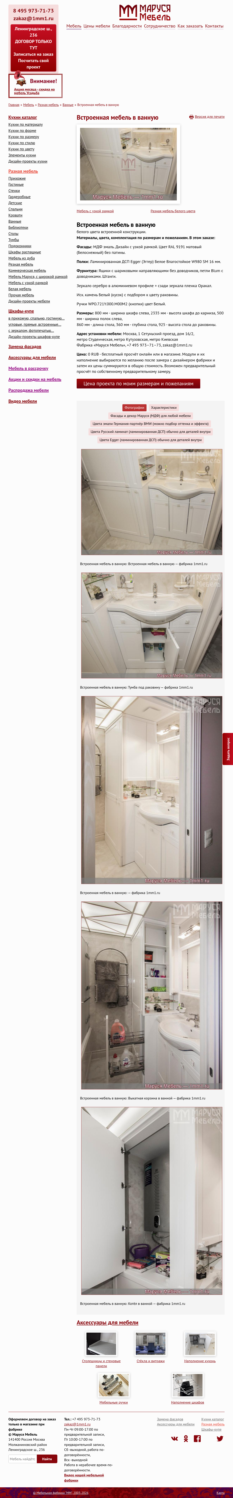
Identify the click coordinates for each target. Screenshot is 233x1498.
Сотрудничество (159, 26)
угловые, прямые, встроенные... (34, 324)
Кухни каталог (22, 117)
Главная (13, 105)
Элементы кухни (22, 155)
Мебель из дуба (21, 258)
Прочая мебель (21, 295)
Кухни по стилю (21, 143)
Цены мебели (97, 26)
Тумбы (13, 240)
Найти (47, 1459)
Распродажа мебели (28, 390)
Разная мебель (48, 105)
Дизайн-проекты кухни (27, 161)
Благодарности (127, 26)
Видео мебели (22, 401)
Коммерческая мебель (27, 271)
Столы (13, 234)
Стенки (14, 191)
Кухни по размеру (23, 137)
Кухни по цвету (21, 149)
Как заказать (190, 26)
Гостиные (16, 185)
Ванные (68, 105)
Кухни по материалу (25, 124)
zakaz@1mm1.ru (77, 1424)
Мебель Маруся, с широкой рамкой (37, 277)
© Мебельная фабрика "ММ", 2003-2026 (60, 1493)
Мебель (73, 26)
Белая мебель (19, 289)
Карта (221, 1493)
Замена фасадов (24, 346)
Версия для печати (210, 116)
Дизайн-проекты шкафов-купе (34, 337)
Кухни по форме (22, 131)
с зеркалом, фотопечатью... (31, 331)
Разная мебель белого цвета (173, 211)
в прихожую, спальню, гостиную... (36, 318)
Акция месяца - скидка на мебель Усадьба (34, 91)
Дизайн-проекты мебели (29, 301)
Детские (15, 203)
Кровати (15, 215)
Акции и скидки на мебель (34, 379)
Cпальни (15, 209)
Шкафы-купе (21, 311)
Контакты (214, 26)
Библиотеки (18, 228)
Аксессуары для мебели (32, 357)
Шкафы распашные (24, 252)
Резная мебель (20, 264)
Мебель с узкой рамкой (28, 283)
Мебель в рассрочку (28, 368)
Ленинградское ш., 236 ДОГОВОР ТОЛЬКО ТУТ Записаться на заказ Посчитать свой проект (33, 48)
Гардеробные (19, 197)
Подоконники (19, 246)
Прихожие (17, 178)
